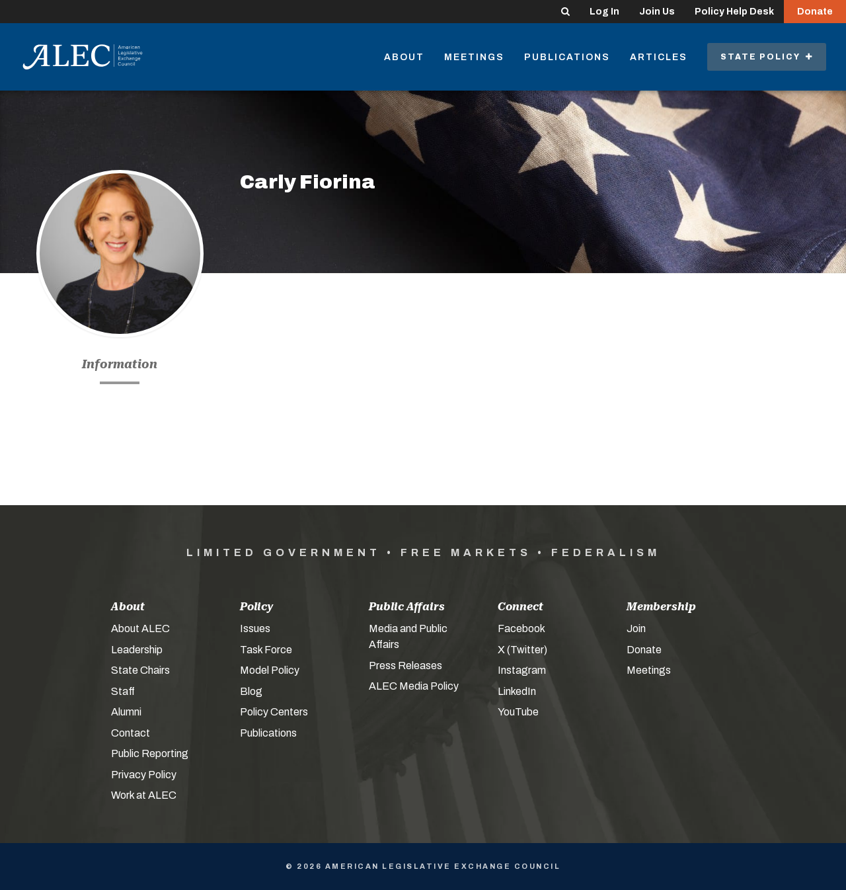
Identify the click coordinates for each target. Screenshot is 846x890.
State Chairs (140, 670)
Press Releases (405, 665)
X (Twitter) (522, 649)
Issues (255, 628)
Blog (251, 691)
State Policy (766, 56)
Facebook (521, 628)
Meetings (474, 57)
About (404, 57)
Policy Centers (274, 711)
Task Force (266, 649)
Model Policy (269, 670)
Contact (130, 733)
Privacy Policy (143, 774)
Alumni (126, 711)
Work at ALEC (143, 795)
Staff (123, 691)
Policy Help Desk (734, 12)
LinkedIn (517, 691)
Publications (567, 57)
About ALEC (140, 628)
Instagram (522, 670)
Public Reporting (149, 753)
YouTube (518, 711)
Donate (815, 12)
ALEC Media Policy (414, 686)
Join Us (657, 12)
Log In (604, 12)
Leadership (137, 649)
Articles (658, 57)
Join (636, 628)
